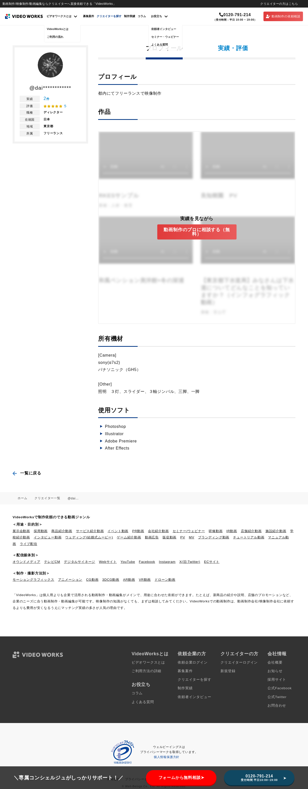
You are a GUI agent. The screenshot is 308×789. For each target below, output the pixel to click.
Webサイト (108, 562)
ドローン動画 (165, 579)
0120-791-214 (235, 15)
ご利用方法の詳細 (146, 671)
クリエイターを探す (109, 16)
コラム (142, 16)
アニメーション (70, 579)
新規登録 (227, 671)
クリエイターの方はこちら (279, 3)
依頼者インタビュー (194, 697)
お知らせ (274, 671)
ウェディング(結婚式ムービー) (89, 537)
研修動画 (215, 531)
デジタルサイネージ (79, 562)
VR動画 (145, 579)
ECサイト (211, 562)
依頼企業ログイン (192, 662)
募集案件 (88, 16)
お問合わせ (276, 705)
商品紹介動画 (61, 531)
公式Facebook (279, 688)
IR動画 (231, 531)
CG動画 (92, 579)
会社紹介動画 (158, 531)
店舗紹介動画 (251, 531)
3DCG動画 (110, 579)
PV (182, 537)
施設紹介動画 (275, 531)
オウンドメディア (26, 562)
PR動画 (138, 531)
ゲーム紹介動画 (129, 537)
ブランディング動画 (213, 537)
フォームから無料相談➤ (181, 777)
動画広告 (152, 537)
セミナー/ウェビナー (189, 531)
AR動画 (129, 579)
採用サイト (276, 679)
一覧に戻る (30, 473)
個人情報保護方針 (166, 757)
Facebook (147, 562)
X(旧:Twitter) (189, 562)
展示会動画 (21, 531)
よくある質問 (143, 702)
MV (192, 537)
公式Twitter (276, 697)
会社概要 (274, 662)
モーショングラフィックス (33, 579)
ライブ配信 (28, 544)
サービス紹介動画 (90, 531)
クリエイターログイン (239, 662)
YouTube (128, 562)
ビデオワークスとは (148, 662)
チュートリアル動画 (248, 537)
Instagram (167, 562)
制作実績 (129, 16)
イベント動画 (117, 531)
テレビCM (52, 562)
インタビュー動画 (47, 537)
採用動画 (41, 531)
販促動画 (169, 537)
